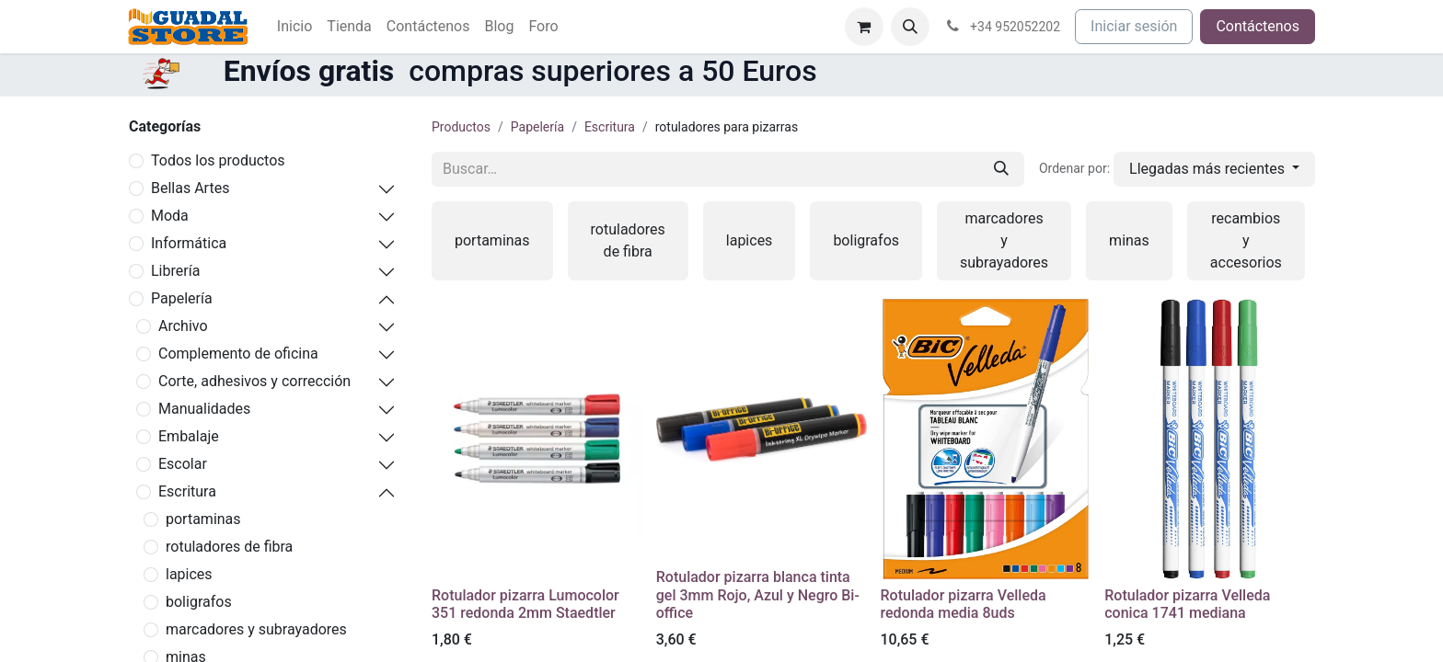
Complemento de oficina (238, 353)
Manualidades (204, 408)
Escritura (187, 491)
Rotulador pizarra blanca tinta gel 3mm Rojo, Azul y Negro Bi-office (758, 594)
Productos (461, 127)
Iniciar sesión (1134, 26)
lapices (189, 574)
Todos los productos (218, 160)
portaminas (203, 519)
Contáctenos (1257, 26)
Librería (175, 271)
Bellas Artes (190, 188)
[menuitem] (294, 26)
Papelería (182, 298)
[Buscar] (1001, 169)
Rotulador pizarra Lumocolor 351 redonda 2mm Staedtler (525, 604)
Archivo (183, 326)
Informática (188, 243)
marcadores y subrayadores (256, 629)
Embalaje (188, 436)
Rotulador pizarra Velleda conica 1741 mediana (1187, 604)
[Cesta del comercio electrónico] (864, 26)
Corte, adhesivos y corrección (254, 381)
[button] (910, 26)
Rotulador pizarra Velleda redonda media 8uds (963, 604)
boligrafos (199, 602)
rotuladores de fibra (229, 546)
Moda (170, 215)
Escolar (182, 464)
